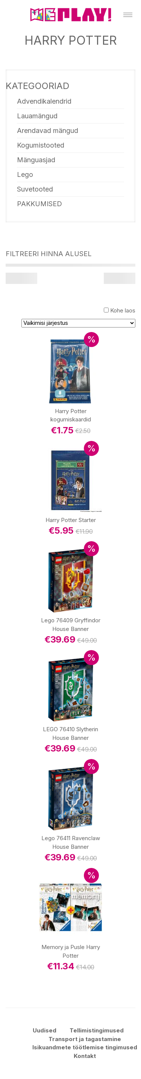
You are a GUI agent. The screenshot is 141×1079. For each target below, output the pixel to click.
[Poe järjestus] (78, 323)
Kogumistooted (40, 145)
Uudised (44, 1030)
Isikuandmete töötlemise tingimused (84, 1047)
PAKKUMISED (39, 204)
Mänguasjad (36, 160)
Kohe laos (122, 310)
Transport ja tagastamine (85, 1039)
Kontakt (85, 1055)
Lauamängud (37, 116)
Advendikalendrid (44, 101)
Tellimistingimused (97, 1030)
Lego (25, 174)
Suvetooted (35, 189)
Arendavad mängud (47, 130)
